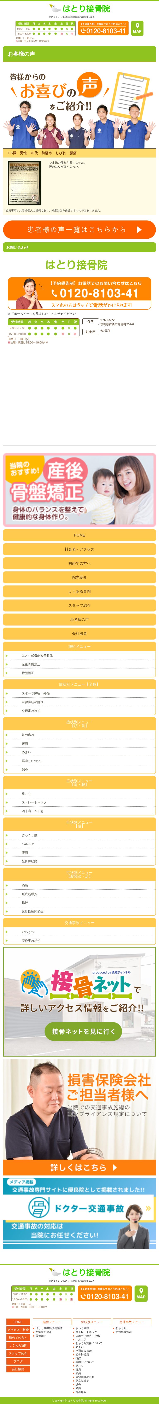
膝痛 (25, 885)
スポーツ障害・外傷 (36, 693)
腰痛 (25, 852)
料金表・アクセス (79, 549)
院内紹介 (79, 577)
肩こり (26, 793)
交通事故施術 (31, 710)
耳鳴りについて (32, 761)
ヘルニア (28, 844)
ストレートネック (34, 802)
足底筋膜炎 (29, 894)
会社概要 (79, 634)
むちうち (28, 932)
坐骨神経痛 (29, 861)
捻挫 (25, 902)
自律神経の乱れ (32, 702)
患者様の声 (79, 619)
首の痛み (28, 735)
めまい (26, 752)
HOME (79, 535)
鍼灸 (25, 769)
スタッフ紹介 (79, 605)
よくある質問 (79, 591)
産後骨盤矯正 (31, 664)
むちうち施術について (89, 1343)
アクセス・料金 (18, 1330)
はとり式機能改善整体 (37, 655)
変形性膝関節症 (32, 911)
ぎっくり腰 (29, 835)
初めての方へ (79, 563)
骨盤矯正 (28, 673)
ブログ (18, 1361)
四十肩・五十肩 (32, 811)
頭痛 (25, 743)
